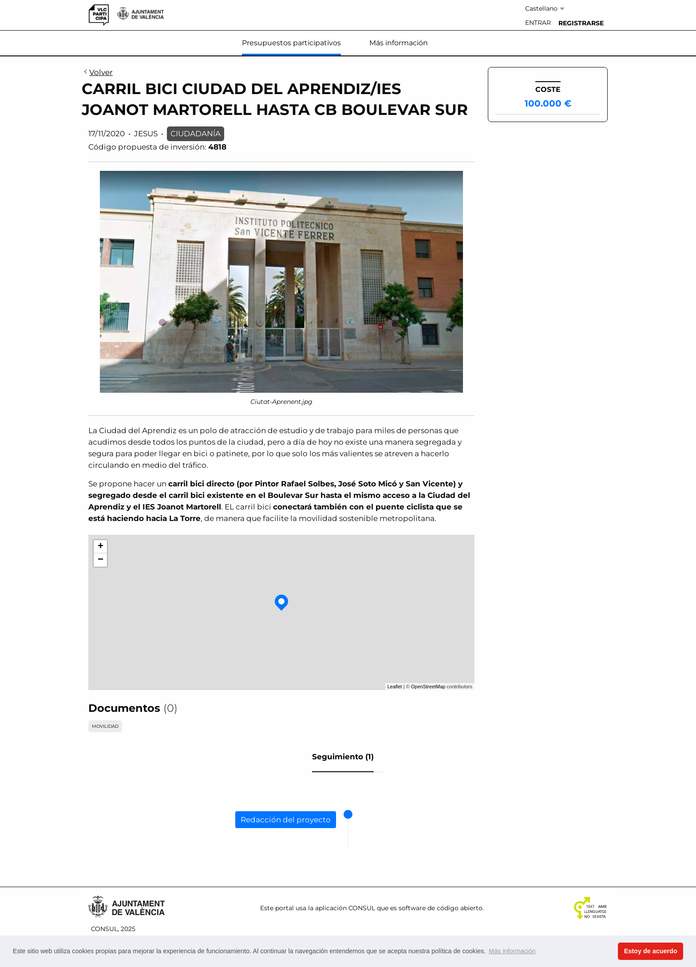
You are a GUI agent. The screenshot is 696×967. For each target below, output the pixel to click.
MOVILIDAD (105, 726)
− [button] (100, 560)
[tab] (343, 759)
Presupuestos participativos (291, 43)
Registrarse (581, 23)
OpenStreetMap (428, 686)
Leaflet (395, 686)
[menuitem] (538, 23)
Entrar (538, 23)
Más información (398, 43)
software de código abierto (440, 908)
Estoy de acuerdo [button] (650, 951)
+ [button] (100, 546)
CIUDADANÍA (195, 133)
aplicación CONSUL (345, 908)
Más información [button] (512, 951)
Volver (97, 73)
